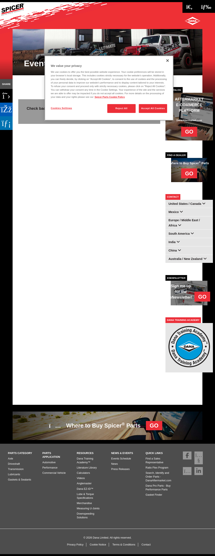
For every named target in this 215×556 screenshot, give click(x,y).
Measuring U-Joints (88, 510)
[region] (109, 88)
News (114, 465)
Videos (81, 479)
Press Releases (120, 470)
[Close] (167, 60)
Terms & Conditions (123, 546)
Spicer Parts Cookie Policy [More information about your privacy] (109, 97)
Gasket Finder (154, 496)
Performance (50, 469)
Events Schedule (121, 460)
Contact (146, 546)
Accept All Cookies (153, 108)
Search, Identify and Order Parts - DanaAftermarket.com (158, 478)
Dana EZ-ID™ (85, 490)
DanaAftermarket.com (189, 120)
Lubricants (14, 476)
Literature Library (87, 469)
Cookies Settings (61, 108)
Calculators (83, 474)
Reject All (121, 108)
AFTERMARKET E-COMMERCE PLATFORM (189, 105)
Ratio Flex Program (157, 469)
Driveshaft (14, 465)
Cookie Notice (98, 546)
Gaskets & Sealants (19, 481)
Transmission (16, 470)
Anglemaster (84, 485)
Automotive (49, 463)
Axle (10, 460)
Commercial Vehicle (54, 474)
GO (189, 132)
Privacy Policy (75, 546)
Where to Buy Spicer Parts (105, 425)
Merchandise (84, 504)
